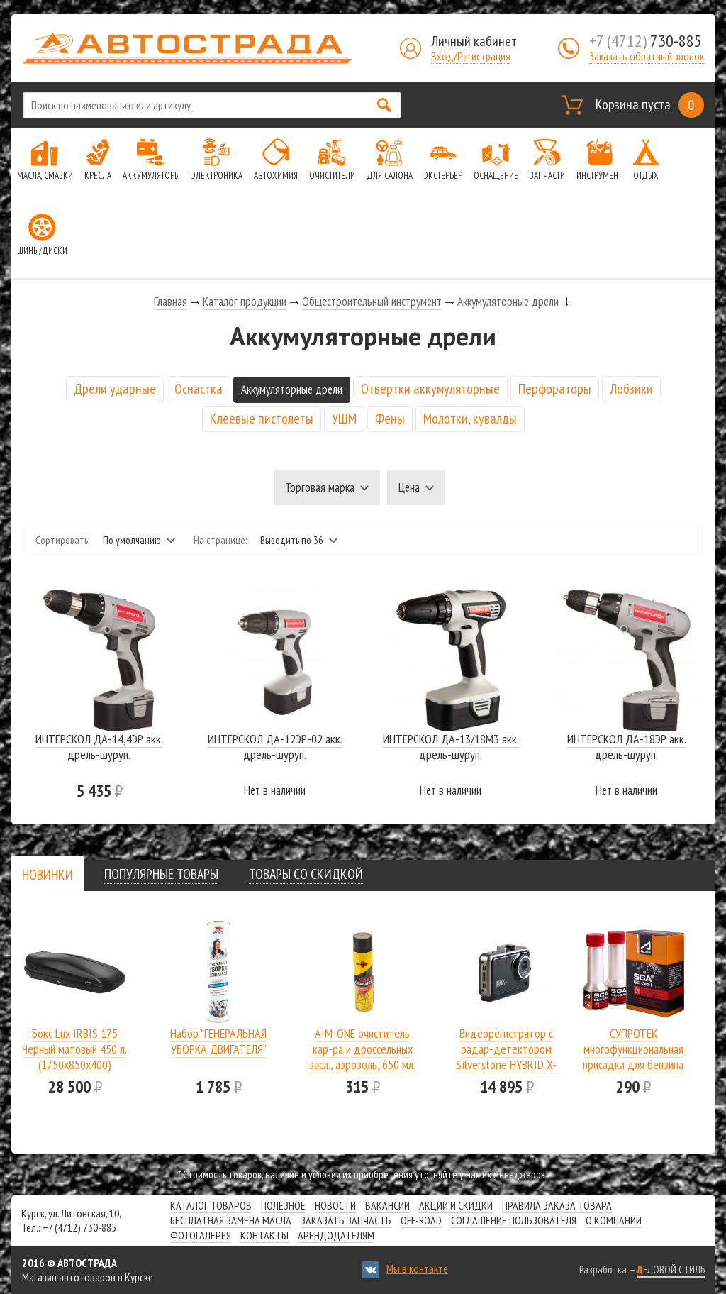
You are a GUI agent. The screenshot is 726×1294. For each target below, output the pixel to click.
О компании (614, 1220)
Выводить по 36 (291, 540)
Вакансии (387, 1205)
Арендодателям (336, 1235)
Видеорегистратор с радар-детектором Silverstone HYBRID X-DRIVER (506, 1056)
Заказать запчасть (346, 1220)
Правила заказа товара (557, 1205)
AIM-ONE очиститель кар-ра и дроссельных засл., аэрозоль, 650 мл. (362, 1049)
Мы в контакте (417, 1268)
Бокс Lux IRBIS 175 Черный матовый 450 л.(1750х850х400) (74, 1049)
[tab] (47, 874)
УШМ (344, 418)
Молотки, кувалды (470, 418)
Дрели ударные (115, 389)
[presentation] (47, 874)
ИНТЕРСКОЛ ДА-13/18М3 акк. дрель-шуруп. (451, 747)
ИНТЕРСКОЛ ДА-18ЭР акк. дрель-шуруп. (626, 747)
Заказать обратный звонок (646, 56)
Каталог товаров (211, 1205)
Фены (390, 418)
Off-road (421, 1220)
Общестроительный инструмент (372, 301)
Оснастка (198, 389)
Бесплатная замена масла (230, 1220)
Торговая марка (319, 487)
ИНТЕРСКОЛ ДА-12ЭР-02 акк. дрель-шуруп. (275, 747)
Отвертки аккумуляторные (430, 389)
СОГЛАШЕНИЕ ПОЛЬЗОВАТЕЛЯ (513, 1220)
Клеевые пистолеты (261, 418)
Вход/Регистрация (470, 56)
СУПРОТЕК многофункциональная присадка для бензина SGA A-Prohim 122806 (633, 1056)
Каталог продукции (244, 301)
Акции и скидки (456, 1205)
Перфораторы (554, 389)
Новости (335, 1205)
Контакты (264, 1235)
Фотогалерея (200, 1235)
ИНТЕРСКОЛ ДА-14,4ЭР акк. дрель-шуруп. (99, 747)
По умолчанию (132, 540)
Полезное (283, 1205)
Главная (170, 301)
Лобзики (631, 389)
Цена (409, 487)
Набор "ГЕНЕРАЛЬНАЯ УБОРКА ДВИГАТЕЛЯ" (218, 1041)
